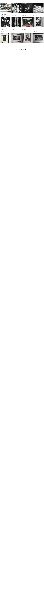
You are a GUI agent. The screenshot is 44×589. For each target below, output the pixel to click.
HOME (2, 12)
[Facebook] (21, 49)
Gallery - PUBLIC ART (4, 20)
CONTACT (2, 31)
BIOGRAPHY (3, 14)
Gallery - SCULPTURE (4, 18)
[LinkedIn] (25, 49)
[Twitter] (19, 49)
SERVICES (2, 29)
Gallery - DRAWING (4, 16)
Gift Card (2, 33)
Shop (2, 35)
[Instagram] (23, 49)
